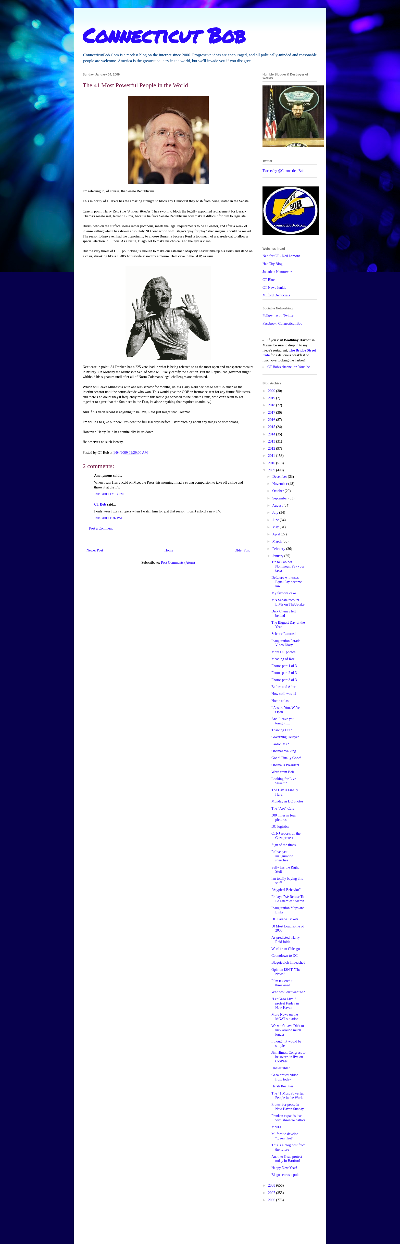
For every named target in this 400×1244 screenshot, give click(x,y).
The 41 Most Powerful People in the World (287, 1095)
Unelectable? (280, 1068)
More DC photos (283, 652)
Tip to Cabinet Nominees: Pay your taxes (287, 566)
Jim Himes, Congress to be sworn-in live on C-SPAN (288, 1057)
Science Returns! (283, 634)
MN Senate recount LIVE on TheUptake (288, 602)
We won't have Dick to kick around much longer (287, 1030)
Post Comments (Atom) (178, 562)
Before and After (283, 687)
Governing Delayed (285, 737)
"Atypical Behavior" (286, 890)
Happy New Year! (284, 1168)
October (278, 491)
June (276, 520)
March (277, 541)
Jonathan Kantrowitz (277, 272)
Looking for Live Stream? (283, 781)
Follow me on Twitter (277, 316)
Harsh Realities (282, 1086)
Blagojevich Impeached (288, 962)
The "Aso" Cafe (282, 808)
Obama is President (285, 765)
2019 (272, 398)
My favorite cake (283, 593)
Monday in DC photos (287, 801)
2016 (272, 420)
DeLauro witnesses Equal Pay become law (286, 582)
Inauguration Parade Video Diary (285, 643)
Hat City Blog (272, 264)
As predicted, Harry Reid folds (285, 940)
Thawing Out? (281, 730)
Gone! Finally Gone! (286, 758)
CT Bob (100, 504)
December (280, 477)
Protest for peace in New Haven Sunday (287, 1107)
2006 (272, 1200)
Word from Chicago (285, 949)
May (276, 527)
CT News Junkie (274, 288)
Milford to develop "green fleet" (284, 1136)
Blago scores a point (286, 1175)
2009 (272, 470)
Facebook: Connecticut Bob (282, 323)
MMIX (276, 1127)
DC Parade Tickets (284, 919)
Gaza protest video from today (284, 1077)
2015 (272, 427)
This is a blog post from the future (288, 1147)
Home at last (280, 701)
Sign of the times (283, 845)
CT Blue (268, 280)
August (277, 505)
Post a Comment (101, 528)
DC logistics (280, 826)
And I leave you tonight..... (282, 721)
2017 (272, 412)
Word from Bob (282, 772)
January (278, 556)
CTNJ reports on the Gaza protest (286, 836)
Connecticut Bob (164, 34)
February (279, 549)
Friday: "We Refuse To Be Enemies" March (287, 899)
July (275, 512)
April (276, 534)
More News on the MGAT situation (284, 1017)
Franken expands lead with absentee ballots (288, 1118)
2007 (272, 1193)
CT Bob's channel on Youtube (288, 367)
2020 (272, 391)
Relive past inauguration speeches (282, 856)
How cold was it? (283, 694)
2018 (272, 405)
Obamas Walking (283, 751)
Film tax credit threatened (281, 983)
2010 (272, 463)
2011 (272, 456)
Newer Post (94, 550)
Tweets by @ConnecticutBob (283, 171)
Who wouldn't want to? (288, 992)
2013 (272, 441)
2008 (272, 1185)
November (280, 484)
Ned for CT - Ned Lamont (281, 256)
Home (169, 550)
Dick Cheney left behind (283, 613)
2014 (272, 434)
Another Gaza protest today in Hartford (286, 1159)
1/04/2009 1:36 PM (108, 518)
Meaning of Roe (283, 659)
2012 (272, 448)
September (280, 498)
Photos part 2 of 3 (284, 673)
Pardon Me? (280, 744)
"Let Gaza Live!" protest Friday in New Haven (285, 1003)
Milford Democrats (276, 295)
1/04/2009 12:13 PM (109, 494)
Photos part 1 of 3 (284, 666)
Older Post (242, 550)
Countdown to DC (284, 956)
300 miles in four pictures (283, 817)
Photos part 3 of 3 (284, 680)
